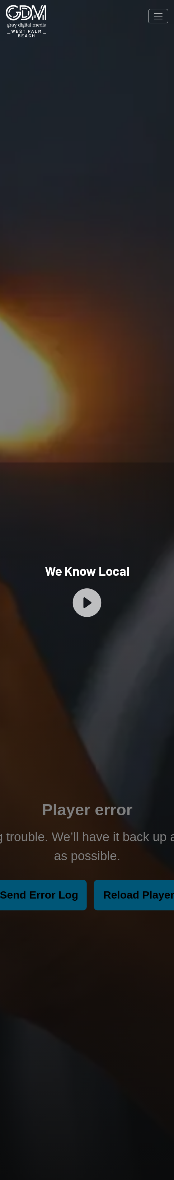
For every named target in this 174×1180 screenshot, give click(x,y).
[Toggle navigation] (158, 16)
